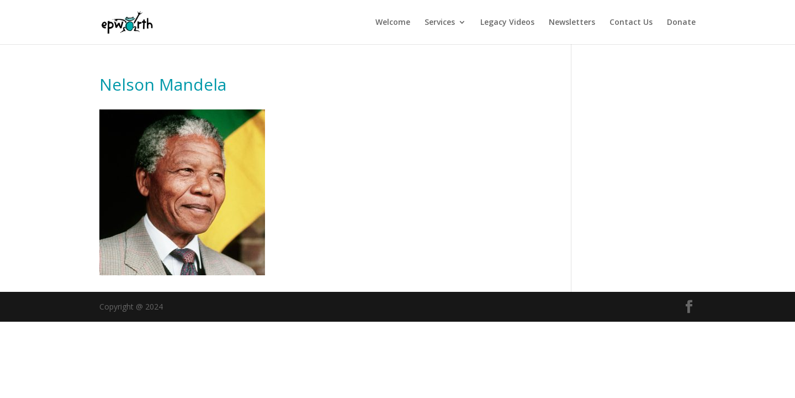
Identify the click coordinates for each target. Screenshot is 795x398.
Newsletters (572, 22)
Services (440, 22)
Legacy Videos (507, 22)
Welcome (392, 22)
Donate (681, 22)
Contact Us (631, 22)
